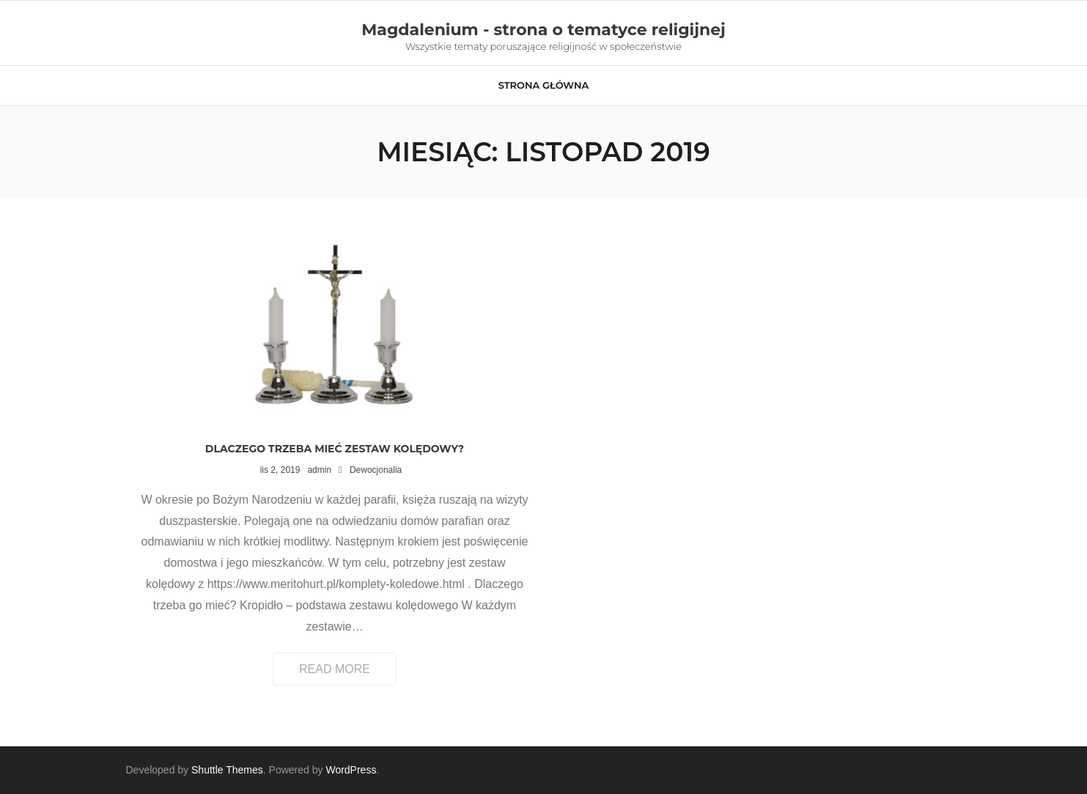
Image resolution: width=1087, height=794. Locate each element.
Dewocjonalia (376, 470)
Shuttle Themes (227, 770)
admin (319, 470)
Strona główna (543, 85)
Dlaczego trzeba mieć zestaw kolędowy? (334, 448)
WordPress (350, 770)
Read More (334, 669)
